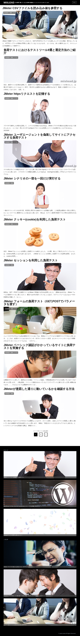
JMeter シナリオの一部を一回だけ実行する (32, 178)
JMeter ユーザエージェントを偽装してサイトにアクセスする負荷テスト (40, 136)
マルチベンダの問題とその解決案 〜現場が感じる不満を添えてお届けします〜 (23, 595)
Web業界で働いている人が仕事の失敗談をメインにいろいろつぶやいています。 (32, 2)
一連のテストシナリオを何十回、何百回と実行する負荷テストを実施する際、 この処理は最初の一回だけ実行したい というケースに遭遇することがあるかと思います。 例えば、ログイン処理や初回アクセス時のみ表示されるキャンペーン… (40, 213)
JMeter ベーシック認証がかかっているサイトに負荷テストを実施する (39, 346)
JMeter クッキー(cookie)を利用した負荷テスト (35, 219)
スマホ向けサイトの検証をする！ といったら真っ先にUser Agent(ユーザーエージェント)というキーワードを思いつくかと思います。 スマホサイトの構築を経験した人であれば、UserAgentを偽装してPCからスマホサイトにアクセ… (40, 172)
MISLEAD (9, 3)
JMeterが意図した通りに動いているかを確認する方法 (39, 389)
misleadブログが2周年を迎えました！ (13, 535)
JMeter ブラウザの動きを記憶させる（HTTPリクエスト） (18, 566)
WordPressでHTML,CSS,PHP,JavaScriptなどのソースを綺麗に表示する (22, 506)
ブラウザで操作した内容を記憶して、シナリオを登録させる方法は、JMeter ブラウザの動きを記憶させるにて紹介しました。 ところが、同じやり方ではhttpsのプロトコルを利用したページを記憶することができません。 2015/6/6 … (40, 128)
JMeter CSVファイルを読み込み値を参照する (32, 8)
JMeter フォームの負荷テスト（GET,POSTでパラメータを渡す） (39, 303)
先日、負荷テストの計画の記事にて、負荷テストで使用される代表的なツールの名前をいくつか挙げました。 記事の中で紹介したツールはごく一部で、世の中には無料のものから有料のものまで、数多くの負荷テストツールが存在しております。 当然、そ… (40, 87)
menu (74, 2)
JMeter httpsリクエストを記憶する (27, 93)
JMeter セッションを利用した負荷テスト (31, 260)
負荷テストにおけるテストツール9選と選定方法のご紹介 (40, 51)
